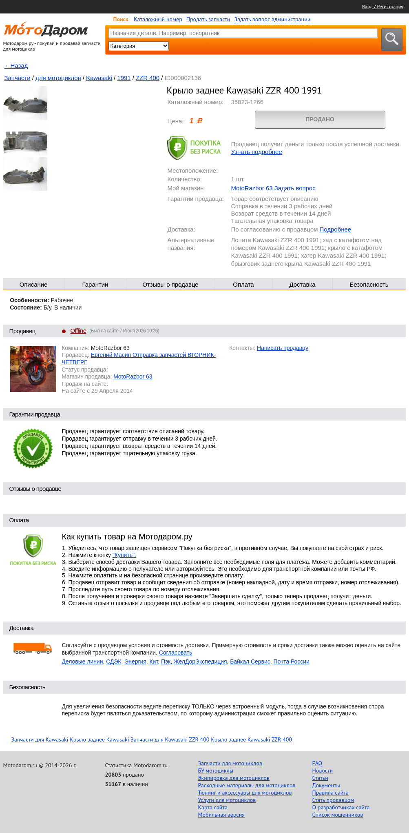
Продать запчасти (208, 19)
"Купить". (124, 555)
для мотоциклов (58, 77)
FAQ (317, 763)
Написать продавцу (282, 348)
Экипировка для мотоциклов (234, 778)
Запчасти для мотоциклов (230, 763)
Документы (326, 785)
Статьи (320, 778)
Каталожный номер (158, 19)
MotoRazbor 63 (252, 188)
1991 (123, 77)
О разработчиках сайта (341, 807)
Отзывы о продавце (170, 284)
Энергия (135, 661)
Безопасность (368, 284)
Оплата (243, 284)
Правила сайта (330, 792)
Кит (154, 661)
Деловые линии (82, 661)
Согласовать (175, 652)
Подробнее (335, 229)
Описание (34, 284)
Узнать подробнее (256, 151)
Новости (322, 770)
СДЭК (113, 661)
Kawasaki (99, 77)
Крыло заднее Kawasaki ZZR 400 (251, 739)
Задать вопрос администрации (272, 19)
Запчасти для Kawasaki (40, 739)
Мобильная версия (221, 814)
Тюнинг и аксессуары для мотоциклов (245, 792)
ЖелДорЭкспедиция (200, 661)
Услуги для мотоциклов (227, 800)
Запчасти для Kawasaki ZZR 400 (169, 739)
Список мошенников (337, 814)
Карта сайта (213, 807)
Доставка (302, 284)
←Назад (16, 65)
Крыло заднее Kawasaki (99, 739)
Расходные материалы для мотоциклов (247, 785)
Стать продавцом (333, 800)
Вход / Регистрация (382, 6)
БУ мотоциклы (216, 770)
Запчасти (17, 77)
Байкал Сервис (250, 661)
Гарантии (95, 284)
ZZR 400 (147, 77)
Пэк (165, 661)
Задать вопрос (295, 188)
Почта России (291, 661)
